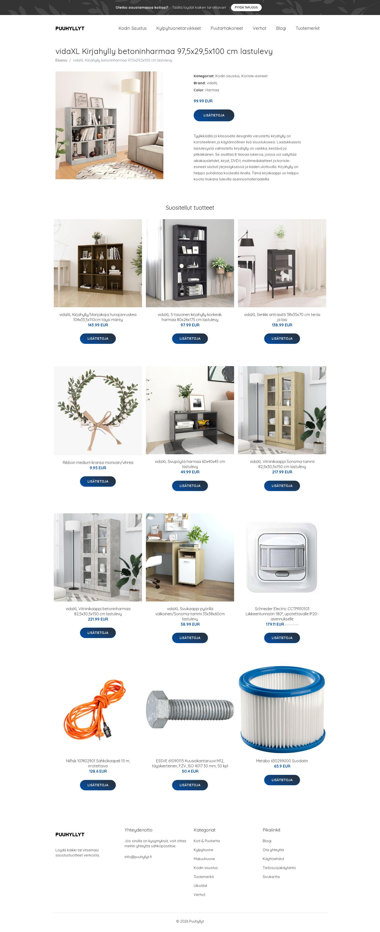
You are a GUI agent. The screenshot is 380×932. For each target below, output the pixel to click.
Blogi (281, 29)
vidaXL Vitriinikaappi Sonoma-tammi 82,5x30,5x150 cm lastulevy (282, 467)
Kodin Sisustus (133, 29)
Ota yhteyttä (273, 852)
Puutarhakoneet (227, 29)
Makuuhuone (204, 861)
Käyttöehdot (273, 861)
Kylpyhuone (203, 852)
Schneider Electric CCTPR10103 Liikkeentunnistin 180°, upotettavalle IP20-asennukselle (282, 616)
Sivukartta (271, 879)
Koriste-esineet (254, 78)
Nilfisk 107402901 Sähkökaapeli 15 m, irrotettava (98, 766)
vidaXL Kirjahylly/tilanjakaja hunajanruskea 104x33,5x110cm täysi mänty (97, 319)
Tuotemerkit (308, 29)
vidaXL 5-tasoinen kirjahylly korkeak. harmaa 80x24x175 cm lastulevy (190, 319)
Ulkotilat (200, 888)
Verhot (259, 29)
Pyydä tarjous (246, 7)
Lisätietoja (214, 118)
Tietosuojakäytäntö (279, 870)
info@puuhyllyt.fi (138, 859)
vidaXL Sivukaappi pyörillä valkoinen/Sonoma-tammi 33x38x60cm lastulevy (190, 616)
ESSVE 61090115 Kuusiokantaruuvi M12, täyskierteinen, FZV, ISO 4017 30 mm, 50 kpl (190, 766)
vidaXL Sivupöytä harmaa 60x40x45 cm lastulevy (190, 467)
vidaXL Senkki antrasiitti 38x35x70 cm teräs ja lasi (282, 319)
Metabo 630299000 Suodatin (282, 763)
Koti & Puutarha (207, 843)
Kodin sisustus (227, 78)
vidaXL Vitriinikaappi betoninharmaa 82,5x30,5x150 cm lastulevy (98, 614)
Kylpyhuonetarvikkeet (178, 29)
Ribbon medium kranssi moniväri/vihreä (98, 464)
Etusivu (61, 62)
